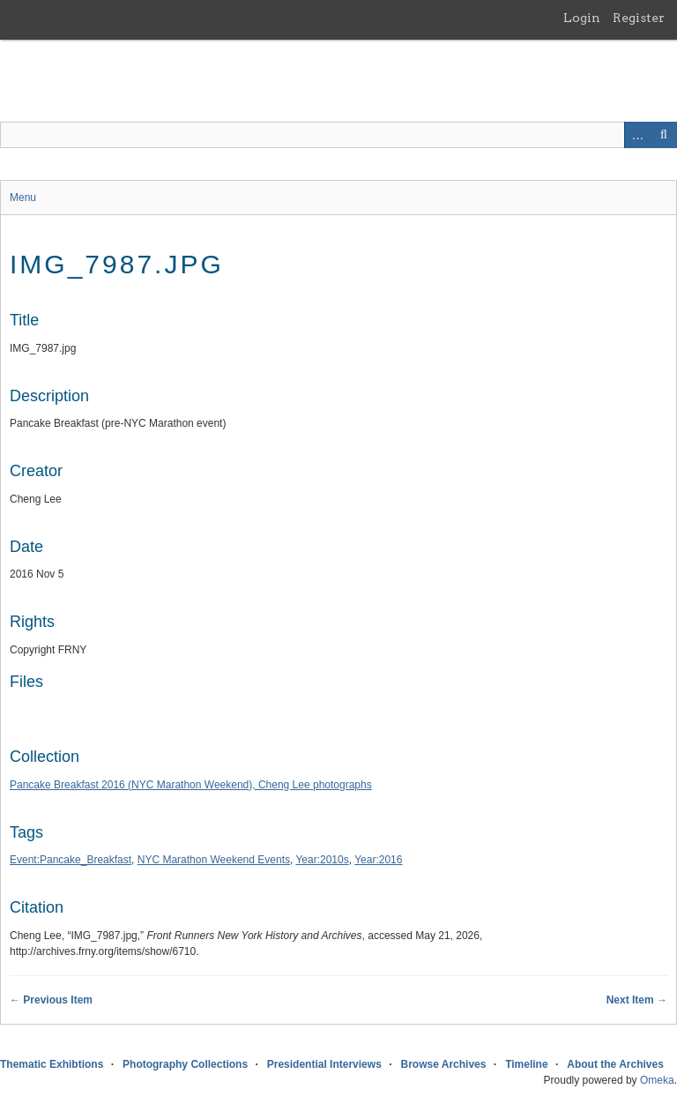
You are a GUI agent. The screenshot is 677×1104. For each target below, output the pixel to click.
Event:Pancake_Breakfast (70, 860)
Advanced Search (637, 135)
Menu (23, 197)
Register (639, 18)
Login (581, 18)
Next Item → (636, 1000)
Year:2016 (378, 860)
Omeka (657, 1080)
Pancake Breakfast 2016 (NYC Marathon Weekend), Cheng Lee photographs (191, 785)
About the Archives (615, 1064)
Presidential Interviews (324, 1064)
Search (664, 135)
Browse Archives (444, 1064)
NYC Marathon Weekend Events (214, 860)
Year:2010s (321, 860)
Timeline (526, 1064)
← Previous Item (51, 1000)
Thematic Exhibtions (51, 1064)
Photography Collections (185, 1064)
